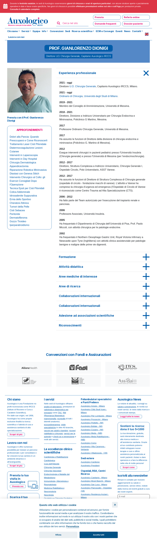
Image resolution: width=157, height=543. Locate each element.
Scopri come (129, 467)
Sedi (67, 31)
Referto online (132, 17)
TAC (60, 413)
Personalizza (72, 526)
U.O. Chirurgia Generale (82, 86)
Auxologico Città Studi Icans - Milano (94, 411)
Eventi (119, 31)
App (119, 6)
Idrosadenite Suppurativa (23, 195)
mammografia (50, 418)
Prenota (99, 17)
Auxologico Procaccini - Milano (94, 419)
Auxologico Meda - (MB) (91, 433)
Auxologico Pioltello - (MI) (92, 423)
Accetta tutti (98, 535)
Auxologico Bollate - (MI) (92, 426)
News (127, 31)
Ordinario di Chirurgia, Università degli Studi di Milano (88, 96)
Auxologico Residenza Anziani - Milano (95, 496)
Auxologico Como (88, 443)
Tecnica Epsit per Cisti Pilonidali (27, 188)
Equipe (36, 31)
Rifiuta (58, 535)
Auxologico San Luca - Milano (94, 484)
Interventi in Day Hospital (23, 159)
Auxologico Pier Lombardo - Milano (96, 416)
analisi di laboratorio (53, 407)
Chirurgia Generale (52, 467)
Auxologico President (90, 465)
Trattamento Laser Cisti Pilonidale (28, 144)
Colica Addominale (20, 192)
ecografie (61, 418)
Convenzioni (56, 31)
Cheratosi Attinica (19, 203)
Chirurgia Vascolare (52, 471)
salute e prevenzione (127, 407)
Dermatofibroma (18, 217)
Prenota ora (17, 486)
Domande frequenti (105, 23)
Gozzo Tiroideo (18, 221)
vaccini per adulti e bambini (56, 430)
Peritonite (15, 214)
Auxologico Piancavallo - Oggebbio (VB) (96, 489)
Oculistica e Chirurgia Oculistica (58, 498)
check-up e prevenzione (63, 436)
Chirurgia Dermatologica (23, 162)
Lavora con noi (16, 37)
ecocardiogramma (52, 424)
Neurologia (49, 495)
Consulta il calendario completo (25, 9)
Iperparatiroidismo (19, 225)
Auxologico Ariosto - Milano (93, 406)
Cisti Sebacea (17, 210)
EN (147, 34)
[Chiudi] (115, 505)
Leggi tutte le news (130, 416)
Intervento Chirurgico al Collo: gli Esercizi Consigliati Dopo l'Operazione (27, 181)
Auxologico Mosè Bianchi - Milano (96, 481)
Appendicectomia (19, 166)
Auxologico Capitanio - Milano (94, 477)
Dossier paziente (133, 23)
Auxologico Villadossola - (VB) (94, 453)
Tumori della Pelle (19, 206)
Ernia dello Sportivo (20, 199)
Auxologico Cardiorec (90, 462)
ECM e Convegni (105, 31)
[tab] (103, 73)
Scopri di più (16, 434)
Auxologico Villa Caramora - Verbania (93, 448)
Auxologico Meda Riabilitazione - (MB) (95, 438)
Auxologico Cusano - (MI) (92, 430)
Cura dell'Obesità (51, 464)
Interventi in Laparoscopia (24, 155)
